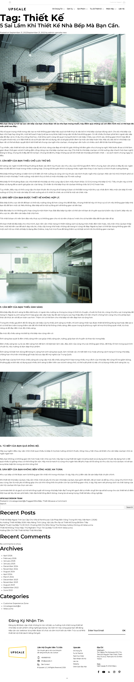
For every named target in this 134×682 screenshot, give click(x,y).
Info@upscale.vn (44, 661)
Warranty (76, 664)
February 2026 (9, 558)
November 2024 (10, 569)
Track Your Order (78, 656)
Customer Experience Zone (15, 603)
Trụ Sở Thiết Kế (96, 9)
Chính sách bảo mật (80, 667)
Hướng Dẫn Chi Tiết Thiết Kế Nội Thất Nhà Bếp (21, 530)
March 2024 (8, 577)
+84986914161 (44, 657)
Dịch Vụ (70, 9)
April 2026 (7, 556)
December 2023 (10, 580)
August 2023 (9, 585)
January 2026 (9, 561)
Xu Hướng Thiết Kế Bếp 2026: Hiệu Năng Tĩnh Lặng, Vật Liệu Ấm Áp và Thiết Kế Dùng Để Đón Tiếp (44, 522)
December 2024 (10, 566)
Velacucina (8, 609)
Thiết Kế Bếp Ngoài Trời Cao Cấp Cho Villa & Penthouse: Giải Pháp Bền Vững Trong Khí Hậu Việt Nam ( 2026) (48, 520)
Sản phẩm (81, 9)
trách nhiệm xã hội (79, 659)
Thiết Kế (46, 501)
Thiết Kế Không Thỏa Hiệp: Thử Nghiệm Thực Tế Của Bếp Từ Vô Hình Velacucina (36, 528)
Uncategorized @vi (17, 501)
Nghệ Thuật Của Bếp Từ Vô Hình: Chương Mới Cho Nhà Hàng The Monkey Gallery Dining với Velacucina (46, 525)
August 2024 (9, 572)
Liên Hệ (121, 9)
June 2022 (8, 590)
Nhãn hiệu (110, 9)
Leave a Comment (58, 501)
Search (3, 504)
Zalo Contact (43, 664)
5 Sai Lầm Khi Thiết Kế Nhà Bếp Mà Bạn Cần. (60, 25)
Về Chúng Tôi (57, 9)
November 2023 (10, 582)
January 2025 (9, 564)
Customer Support (117, 2)
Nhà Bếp (38, 501)
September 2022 (11, 587)
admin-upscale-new (57, 32)
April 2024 (7, 574)
